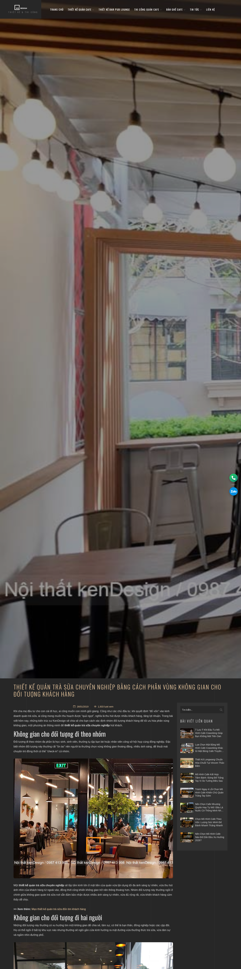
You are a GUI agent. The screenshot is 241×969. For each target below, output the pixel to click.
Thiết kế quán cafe (81, 10)
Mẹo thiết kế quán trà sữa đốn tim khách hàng (59, 909)
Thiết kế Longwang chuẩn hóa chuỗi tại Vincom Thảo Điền (209, 762)
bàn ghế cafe (176, 10)
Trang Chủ (56, 10)
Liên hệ (210, 10)
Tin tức (196, 10)
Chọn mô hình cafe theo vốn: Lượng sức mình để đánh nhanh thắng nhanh (209, 822)
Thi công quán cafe (148, 10)
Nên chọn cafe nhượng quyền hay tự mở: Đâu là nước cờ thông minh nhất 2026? (209, 807)
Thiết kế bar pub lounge (114, 10)
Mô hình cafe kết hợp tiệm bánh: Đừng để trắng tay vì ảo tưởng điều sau (209, 777)
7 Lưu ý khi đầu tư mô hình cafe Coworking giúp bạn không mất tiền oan (209, 733)
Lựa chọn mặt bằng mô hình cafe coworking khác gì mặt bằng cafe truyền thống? (209, 748)
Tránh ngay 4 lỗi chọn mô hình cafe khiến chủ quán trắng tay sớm (209, 792)
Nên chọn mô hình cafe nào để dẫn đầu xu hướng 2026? (209, 837)
